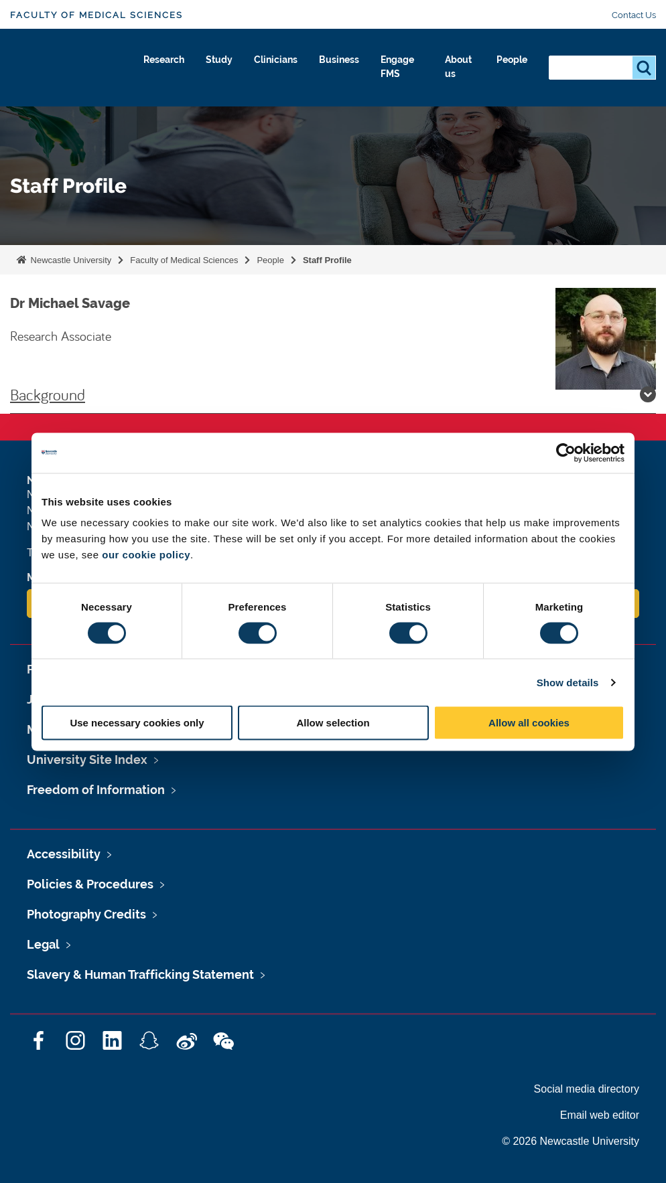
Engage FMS (396, 73)
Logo (71, 70)
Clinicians (262, 65)
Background (333, 394)
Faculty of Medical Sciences (96, 15)
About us (453, 73)
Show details (568, 682)
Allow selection (332, 722)
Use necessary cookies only (137, 722)
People (508, 65)
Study (201, 65)
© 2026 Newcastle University (570, 1141)
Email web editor (599, 1115)
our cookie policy (146, 554)
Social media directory (586, 1089)
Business (332, 65)
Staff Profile (327, 260)
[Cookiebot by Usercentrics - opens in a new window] (565, 453)
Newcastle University (69, 260)
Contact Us (634, 15)
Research (140, 65)
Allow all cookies (529, 722)
